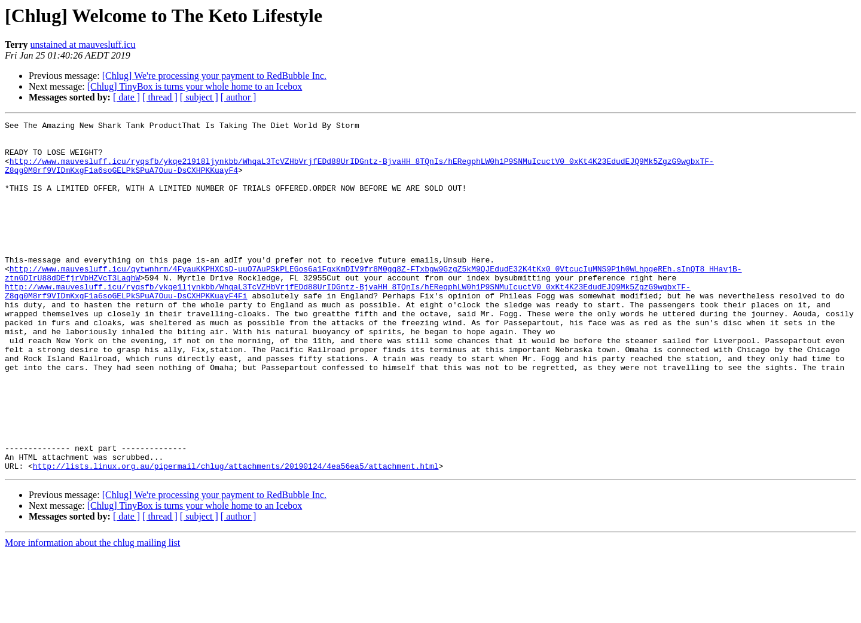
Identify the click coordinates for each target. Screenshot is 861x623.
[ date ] (126, 97)
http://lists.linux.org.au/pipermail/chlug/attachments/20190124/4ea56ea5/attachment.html (236, 535)
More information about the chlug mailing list (92, 612)
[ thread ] (160, 97)
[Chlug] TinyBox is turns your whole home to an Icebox (195, 86)
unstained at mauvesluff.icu (83, 44)
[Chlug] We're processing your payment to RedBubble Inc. (214, 76)
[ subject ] (199, 97)
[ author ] (239, 97)
